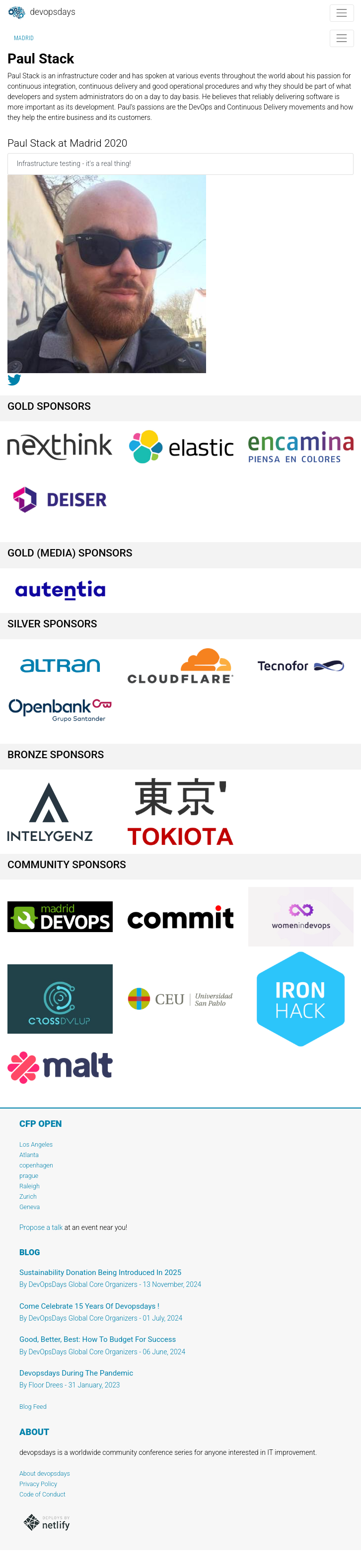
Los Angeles (36, 1144)
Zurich (28, 1196)
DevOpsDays (41, 12)
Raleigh (29, 1186)
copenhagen (36, 1165)
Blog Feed (33, 1406)
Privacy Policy (38, 1484)
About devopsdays (44, 1473)
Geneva (29, 1207)
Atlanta (29, 1155)
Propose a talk (41, 1227)
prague (28, 1175)
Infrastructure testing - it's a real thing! (74, 163)
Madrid (24, 38)
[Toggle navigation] (342, 13)
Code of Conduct (42, 1494)
